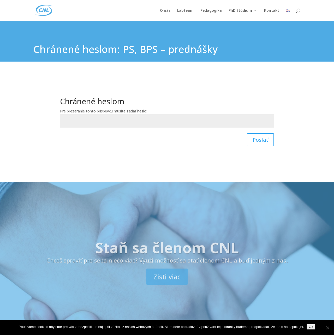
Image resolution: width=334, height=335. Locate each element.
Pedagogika (211, 11)
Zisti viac (167, 284)
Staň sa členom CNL (167, 255)
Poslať (260, 139)
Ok (311, 327)
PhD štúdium (240, 11)
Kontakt (271, 11)
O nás (165, 11)
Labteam (185, 11)
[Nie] (327, 327)
